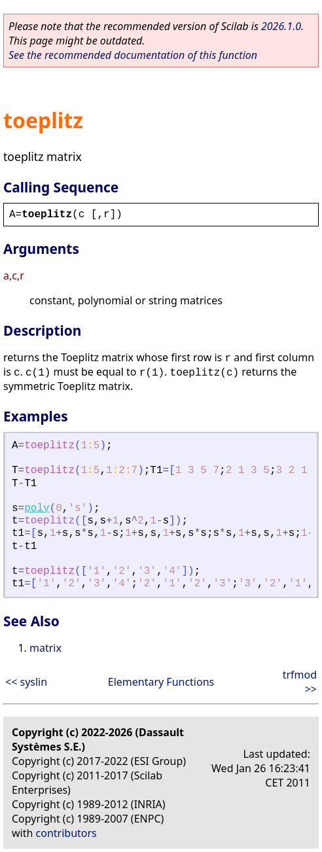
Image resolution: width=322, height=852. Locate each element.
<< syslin (26, 682)
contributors (66, 833)
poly (36, 508)
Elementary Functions (161, 682)
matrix (45, 648)
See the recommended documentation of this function (133, 55)
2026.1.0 (281, 26)
